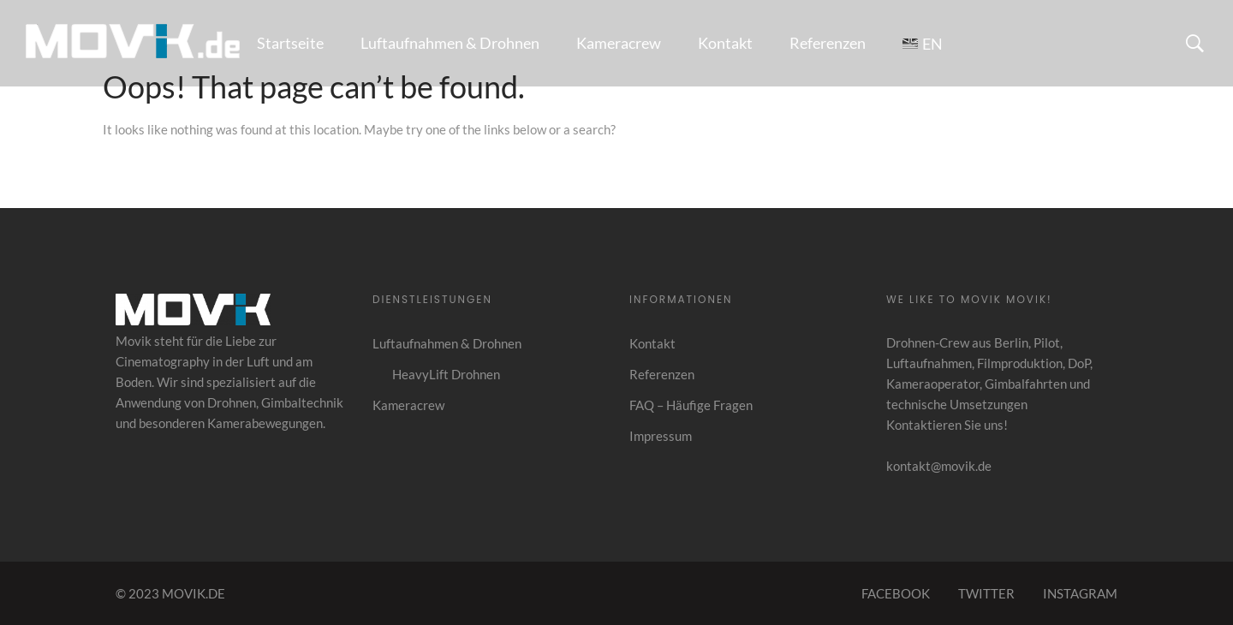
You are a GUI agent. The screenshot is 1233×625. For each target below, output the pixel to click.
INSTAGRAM (1080, 593)
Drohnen (231, 402)
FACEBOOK (895, 593)
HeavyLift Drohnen (446, 374)
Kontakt (725, 42)
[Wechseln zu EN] (922, 43)
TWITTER (986, 593)
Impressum (660, 435)
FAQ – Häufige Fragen (691, 405)
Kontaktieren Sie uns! (947, 424)
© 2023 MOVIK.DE (170, 593)
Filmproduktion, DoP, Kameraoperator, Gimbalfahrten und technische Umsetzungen (989, 383)
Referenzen (827, 42)
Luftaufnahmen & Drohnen (449, 42)
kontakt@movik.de (939, 465)
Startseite (290, 42)
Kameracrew (618, 42)
